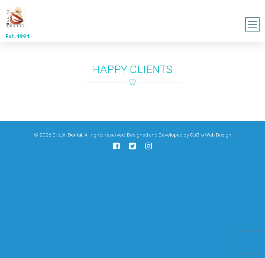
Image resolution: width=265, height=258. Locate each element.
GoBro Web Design (210, 135)
